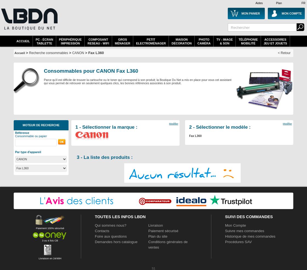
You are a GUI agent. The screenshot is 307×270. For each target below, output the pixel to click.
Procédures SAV (238, 242)
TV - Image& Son (224, 41)
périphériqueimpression (70, 41)
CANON (78, 53)
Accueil (23, 41)
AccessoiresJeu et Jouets (275, 41)
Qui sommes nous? (110, 225)
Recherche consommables (48, 53)
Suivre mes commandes (244, 231)
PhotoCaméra (204, 41)
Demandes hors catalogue (116, 242)
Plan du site (157, 236)
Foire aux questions (111, 236)
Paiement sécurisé (163, 231)
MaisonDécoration (182, 41)
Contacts (102, 231)
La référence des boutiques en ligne (29, 22)
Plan (279, 3)
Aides (259, 3)
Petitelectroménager (151, 41)
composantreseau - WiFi (98, 41)
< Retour (284, 53)
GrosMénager (122, 41)
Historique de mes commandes (250, 236)
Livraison (155, 225)
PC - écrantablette (44, 41)
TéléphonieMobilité (248, 41)
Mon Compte (235, 225)
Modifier (173, 123)
